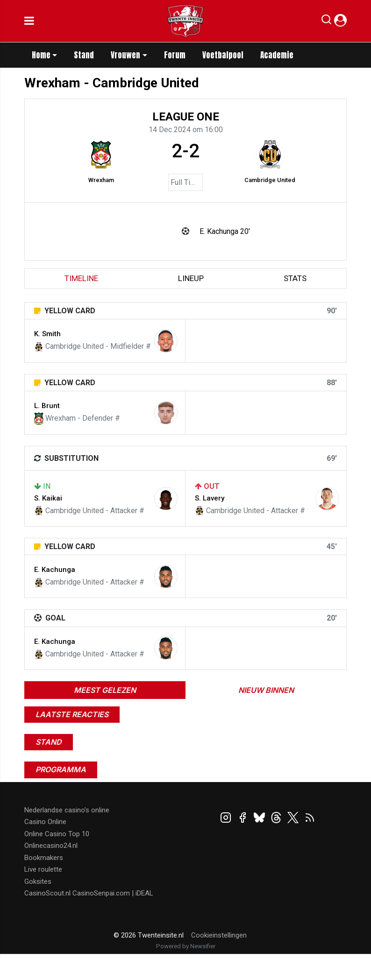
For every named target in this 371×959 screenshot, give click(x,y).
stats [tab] (295, 278)
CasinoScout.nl (47, 893)
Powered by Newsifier (185, 946)
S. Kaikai (48, 498)
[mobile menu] (29, 21)
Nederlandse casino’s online (66, 810)
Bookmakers (43, 857)
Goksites (37, 881)
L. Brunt (47, 406)
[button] (326, 21)
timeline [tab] (81, 278)
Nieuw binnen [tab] (266, 690)
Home (41, 55)
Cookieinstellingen (219, 935)
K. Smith (47, 334)
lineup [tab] (191, 278)
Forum (175, 55)
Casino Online (45, 822)
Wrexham (101, 179)
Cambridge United (269, 179)
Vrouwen (125, 55)
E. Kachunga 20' (225, 231)
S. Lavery (209, 498)
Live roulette (43, 869)
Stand (84, 55)
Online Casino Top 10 (56, 834)
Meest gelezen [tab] (105, 690)
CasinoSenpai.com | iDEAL (112, 893)
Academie (276, 55)
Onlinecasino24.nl (51, 845)
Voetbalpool (222, 55)
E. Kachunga (54, 569)
